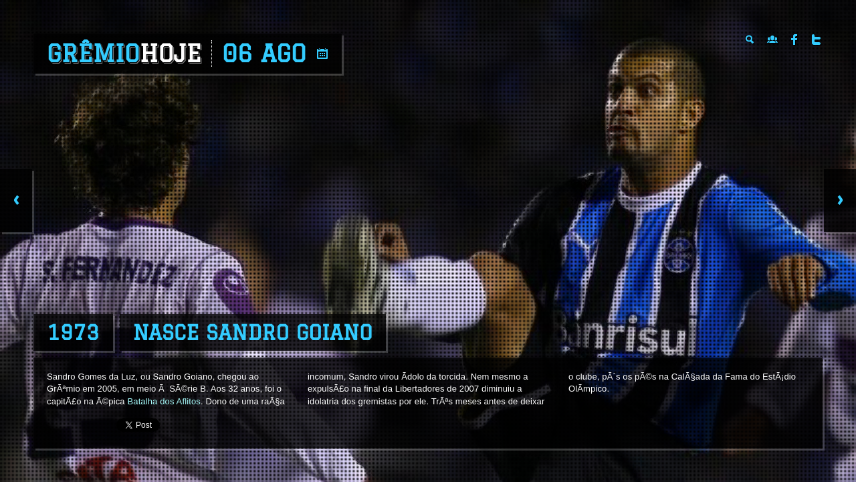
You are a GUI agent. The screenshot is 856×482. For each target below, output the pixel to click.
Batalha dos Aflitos (163, 401)
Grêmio (124, 53)
